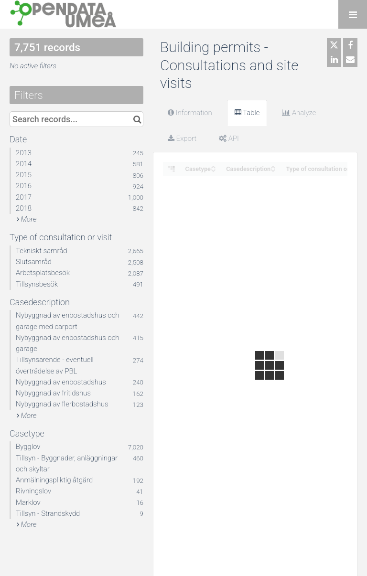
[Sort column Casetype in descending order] (213, 169)
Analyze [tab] (299, 112)
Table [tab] (247, 112)
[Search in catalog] (137, 119)
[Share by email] (350, 60)
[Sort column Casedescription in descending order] (272, 169)
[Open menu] (352, 14)
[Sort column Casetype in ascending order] (213, 166)
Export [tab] (182, 138)
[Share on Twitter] (334, 45)
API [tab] (229, 138)
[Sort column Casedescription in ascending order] (272, 166)
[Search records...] (76, 119)
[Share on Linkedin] (334, 60)
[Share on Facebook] (350, 45)
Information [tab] (190, 112)
